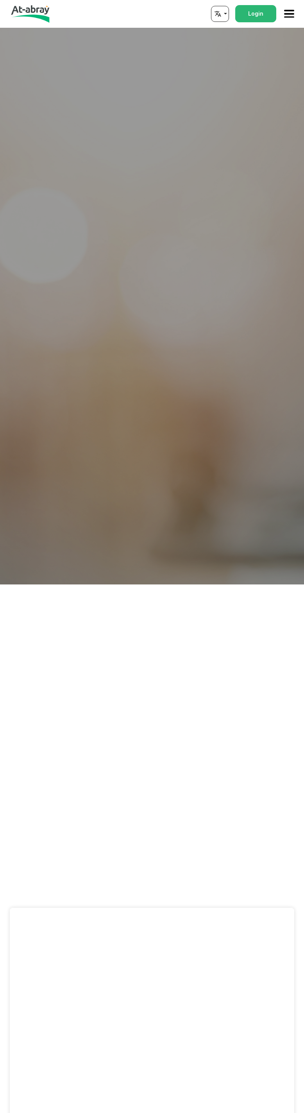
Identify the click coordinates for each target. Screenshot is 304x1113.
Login (255, 13)
